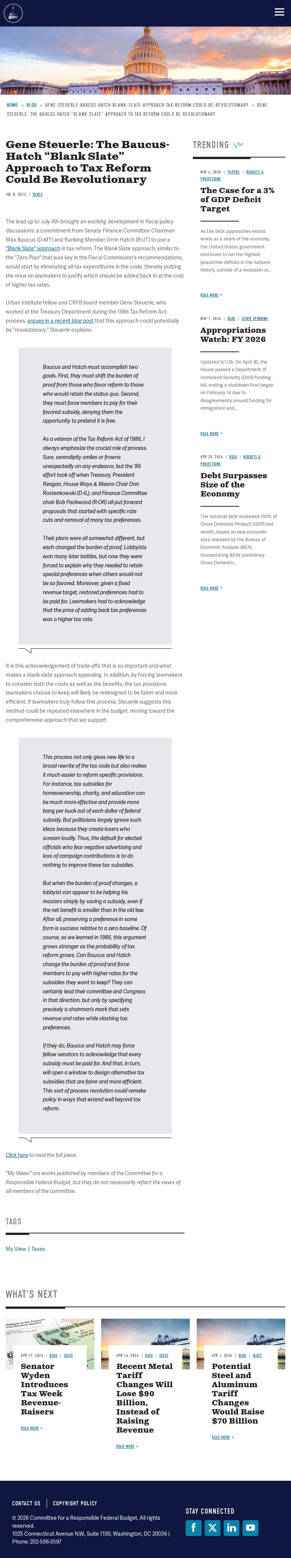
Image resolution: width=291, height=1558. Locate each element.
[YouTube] (250, 1528)
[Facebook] (194, 1528)
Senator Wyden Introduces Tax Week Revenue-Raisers (44, 1389)
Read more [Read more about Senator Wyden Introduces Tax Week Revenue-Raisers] (30, 1428)
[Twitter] (213, 1528)
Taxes (38, 1249)
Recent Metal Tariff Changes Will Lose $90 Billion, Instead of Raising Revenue (144, 1399)
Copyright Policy (75, 1503)
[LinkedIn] (231, 1528)
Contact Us (26, 1503)
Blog (53, 1355)
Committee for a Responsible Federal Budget (13, 13)
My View (16, 1249)
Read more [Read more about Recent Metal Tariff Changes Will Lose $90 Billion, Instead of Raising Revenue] (125, 1446)
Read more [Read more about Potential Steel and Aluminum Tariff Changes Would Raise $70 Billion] (221, 1437)
